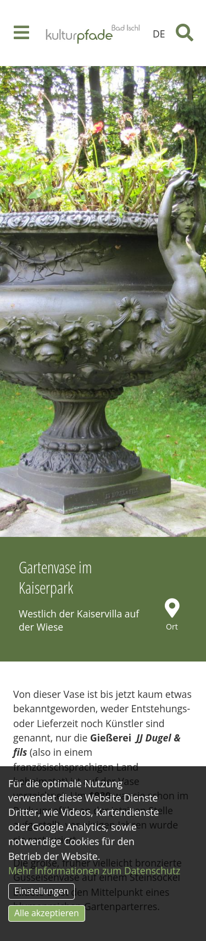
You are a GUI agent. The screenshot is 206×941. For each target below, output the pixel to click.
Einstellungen (41, 891)
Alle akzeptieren (46, 913)
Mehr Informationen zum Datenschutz (94, 870)
